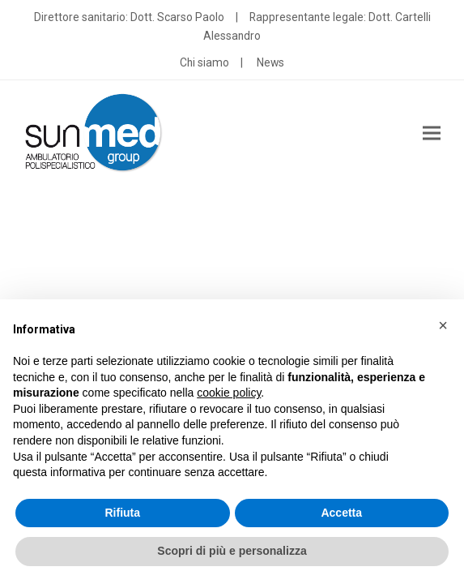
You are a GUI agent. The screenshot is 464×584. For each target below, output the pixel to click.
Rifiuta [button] (122, 512)
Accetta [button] (341, 512)
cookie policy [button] (229, 392)
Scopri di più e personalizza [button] (231, 550)
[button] (432, 133)
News (270, 62)
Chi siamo (204, 62)
